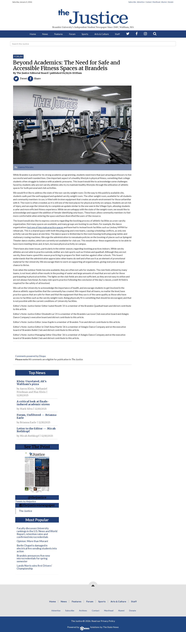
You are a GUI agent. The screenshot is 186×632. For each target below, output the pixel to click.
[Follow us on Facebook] (136, 34)
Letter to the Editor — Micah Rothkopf (36, 430)
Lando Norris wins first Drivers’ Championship (34, 567)
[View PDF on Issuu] (37, 471)
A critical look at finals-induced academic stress (33, 403)
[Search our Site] (155, 34)
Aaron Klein (27, 388)
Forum (72, 34)
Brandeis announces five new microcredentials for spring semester (33, 558)
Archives (83, 610)
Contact (148, 2)
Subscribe (132, 2)
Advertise (141, 2)
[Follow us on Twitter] (128, 34)
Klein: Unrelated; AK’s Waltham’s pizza (31, 383)
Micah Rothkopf (29, 435)
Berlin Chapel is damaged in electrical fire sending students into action (37, 548)
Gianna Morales (26, 167)
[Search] (93, 43)
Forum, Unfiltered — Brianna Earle (36, 416)
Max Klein (40, 391)
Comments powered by (30, 356)
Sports (85, 34)
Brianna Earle (28, 422)
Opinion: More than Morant (32, 541)
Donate (170, 2)
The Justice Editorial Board (32, 73)
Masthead (156, 2)
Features (58, 34)
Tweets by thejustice (25, 501)
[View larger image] (72, 123)
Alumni (164, 2)
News (45, 34)
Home (33, 34)
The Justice (25, 510)
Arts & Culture (101, 34)
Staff (117, 34)
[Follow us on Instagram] (145, 34)
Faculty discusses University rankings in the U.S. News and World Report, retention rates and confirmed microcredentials (37, 532)
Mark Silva (26, 408)
